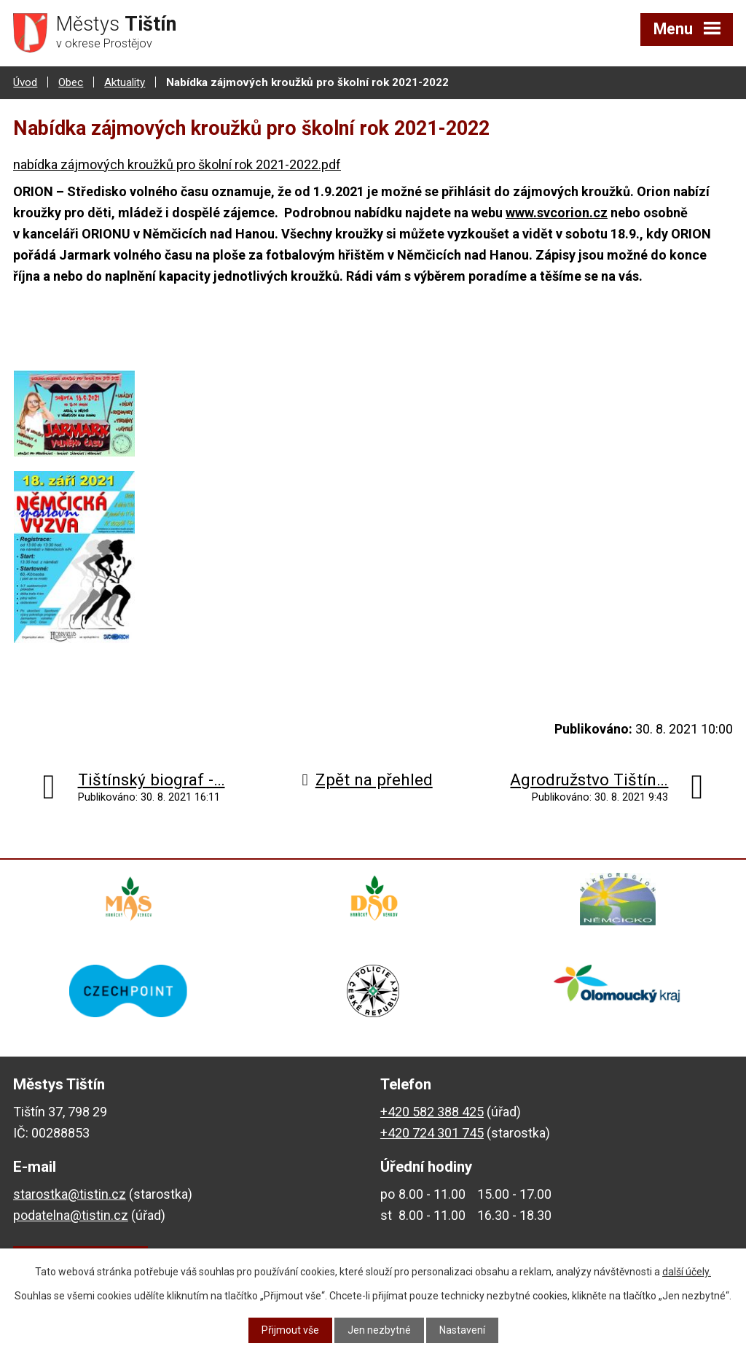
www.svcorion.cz (557, 212)
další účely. (686, 1272)
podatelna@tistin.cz (70, 1215)
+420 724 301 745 (432, 1132)
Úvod (25, 82)
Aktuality (124, 82)
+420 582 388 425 (432, 1111)
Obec (70, 82)
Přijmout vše (290, 1330)
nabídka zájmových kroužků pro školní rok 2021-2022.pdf (177, 164)
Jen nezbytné (379, 1330)
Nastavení (462, 1330)
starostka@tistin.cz (69, 1194)
